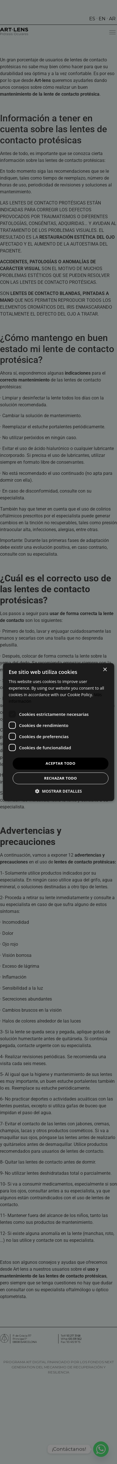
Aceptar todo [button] (60, 763)
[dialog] (58, 732)
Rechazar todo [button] (60, 778)
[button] (58, 791)
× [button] (105, 670)
